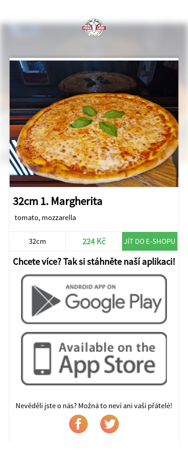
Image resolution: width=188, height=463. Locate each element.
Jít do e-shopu (150, 241)
